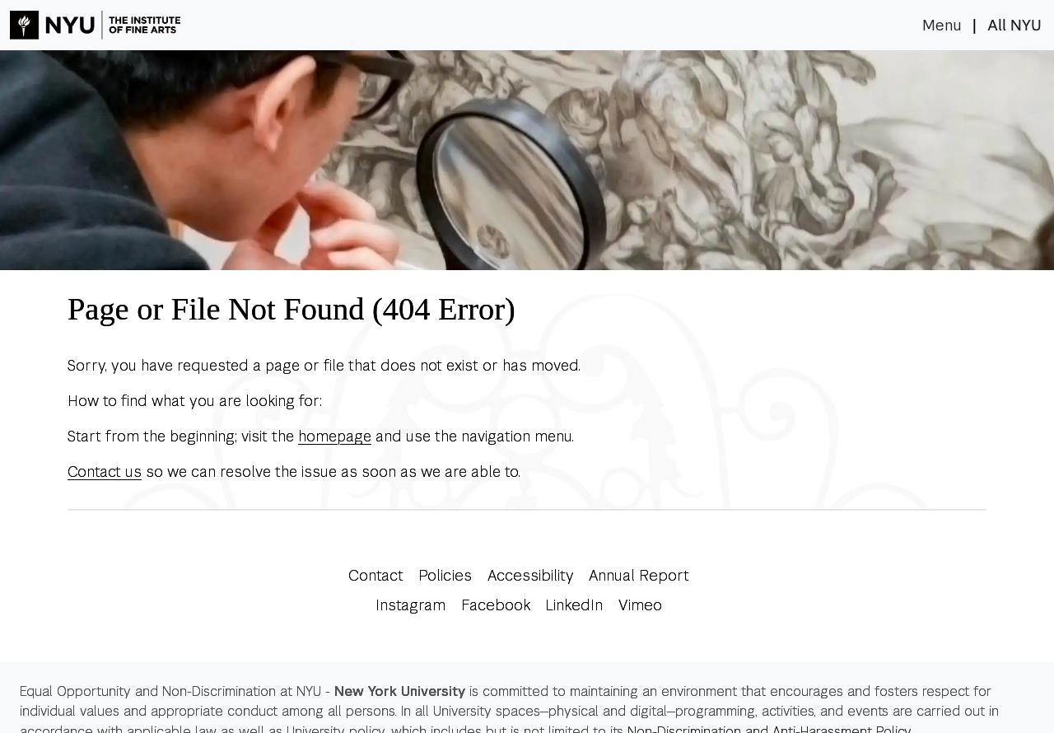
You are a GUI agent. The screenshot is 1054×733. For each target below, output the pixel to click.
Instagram (410, 604)
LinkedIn (574, 604)
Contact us (105, 471)
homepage (334, 436)
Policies (445, 575)
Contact (375, 575)
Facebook (495, 604)
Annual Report (639, 575)
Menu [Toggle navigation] (942, 25)
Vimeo (640, 604)
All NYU (1014, 25)
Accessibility (530, 575)
